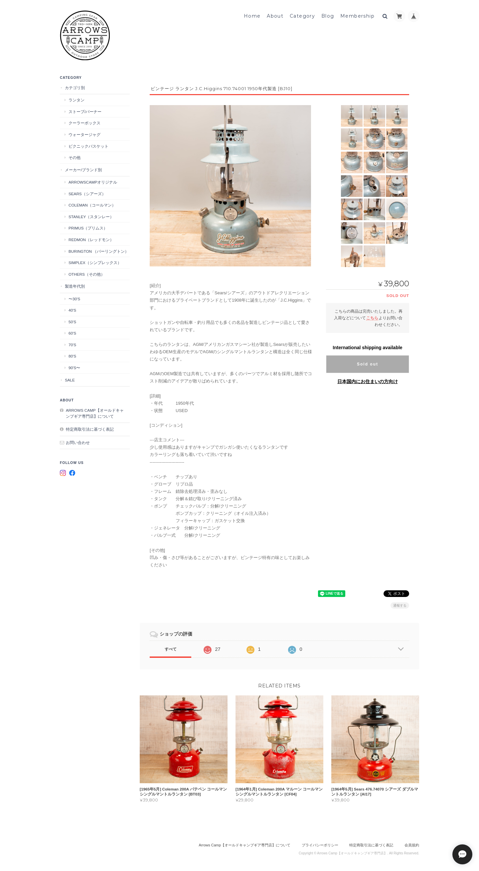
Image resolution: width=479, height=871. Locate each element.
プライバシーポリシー (320, 844)
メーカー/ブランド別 (83, 169)
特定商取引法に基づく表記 (90, 429)
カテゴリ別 (75, 87)
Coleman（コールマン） (92, 205)
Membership (357, 16)
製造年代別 (75, 286)
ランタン (76, 99)
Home (252, 16)
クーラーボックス (84, 122)
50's (72, 321)
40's (72, 310)
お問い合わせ (78, 442)
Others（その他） (87, 273)
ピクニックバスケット (88, 145)
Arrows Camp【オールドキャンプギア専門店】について (95, 413)
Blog (327, 16)
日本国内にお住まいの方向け (367, 380)
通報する (399, 604)
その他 (74, 157)
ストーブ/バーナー (85, 111)
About (275, 16)
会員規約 (411, 844)
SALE (70, 379)
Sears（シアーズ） (87, 193)
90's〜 (74, 367)
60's (72, 333)
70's (72, 344)
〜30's (74, 298)
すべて (171, 648)
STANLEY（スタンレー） (91, 216)
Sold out (367, 363)
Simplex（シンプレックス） (95, 262)
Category (302, 16)
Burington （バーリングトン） (99, 250)
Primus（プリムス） (88, 227)
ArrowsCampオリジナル (93, 182)
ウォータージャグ (84, 134)
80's (72, 356)
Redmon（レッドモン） (91, 239)
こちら (372, 316)
